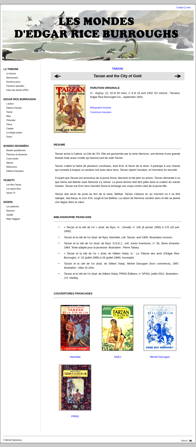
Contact (179, 7)
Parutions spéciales (15, 86)
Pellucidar (10, 120)
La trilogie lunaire (14, 133)
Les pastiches (12, 206)
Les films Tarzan (13, 185)
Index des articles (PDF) (17, 90)
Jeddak (9, 215)
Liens (188, 7)
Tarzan (9, 112)
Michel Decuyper (160, 356)
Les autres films (13, 189)
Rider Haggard (13, 219)
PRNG (75, 416)
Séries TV (10, 193)
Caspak (9, 128)
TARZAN (117, 68)
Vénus (9, 124)
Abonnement (12, 78)
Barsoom (10, 211)
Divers (9, 137)
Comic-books (12, 159)
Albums (9, 163)
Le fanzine (11, 73)
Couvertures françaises (100, 112)
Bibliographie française (100, 108)
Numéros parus (13, 82)
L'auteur (10, 104)
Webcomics (11, 167)
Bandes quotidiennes (16, 150)
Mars (8, 116)
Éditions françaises (15, 171)
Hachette (75, 356)
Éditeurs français (14, 108)
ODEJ (117, 356)
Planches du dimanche (16, 154)
